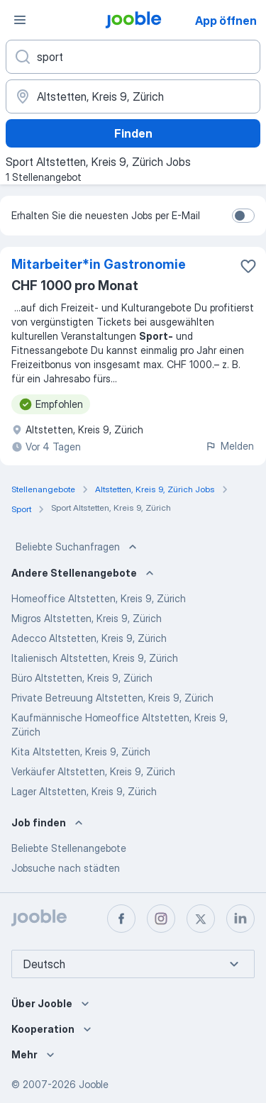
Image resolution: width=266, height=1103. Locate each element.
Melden (229, 446)
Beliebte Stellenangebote (68, 848)
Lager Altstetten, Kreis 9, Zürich (84, 791)
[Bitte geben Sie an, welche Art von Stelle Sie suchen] (133, 57)
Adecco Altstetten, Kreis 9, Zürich (89, 638)
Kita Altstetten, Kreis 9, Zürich (80, 752)
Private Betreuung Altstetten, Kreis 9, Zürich (112, 698)
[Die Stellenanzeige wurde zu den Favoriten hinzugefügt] (248, 266)
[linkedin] (240, 918)
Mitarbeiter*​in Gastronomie (98, 264)
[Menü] (20, 20)
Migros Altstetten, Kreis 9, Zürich (86, 618)
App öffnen (226, 20)
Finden (133, 133)
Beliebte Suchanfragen (78, 547)
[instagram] (161, 918)
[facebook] (121, 918)
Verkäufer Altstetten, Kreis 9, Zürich (93, 771)
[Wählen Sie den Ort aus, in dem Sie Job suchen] (133, 96)
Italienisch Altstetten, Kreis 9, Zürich (94, 658)
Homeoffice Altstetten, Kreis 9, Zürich (98, 598)
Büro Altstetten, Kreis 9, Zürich (82, 678)
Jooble (94, 1084)
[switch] (243, 216)
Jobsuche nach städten (65, 868)
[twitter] (201, 918)
